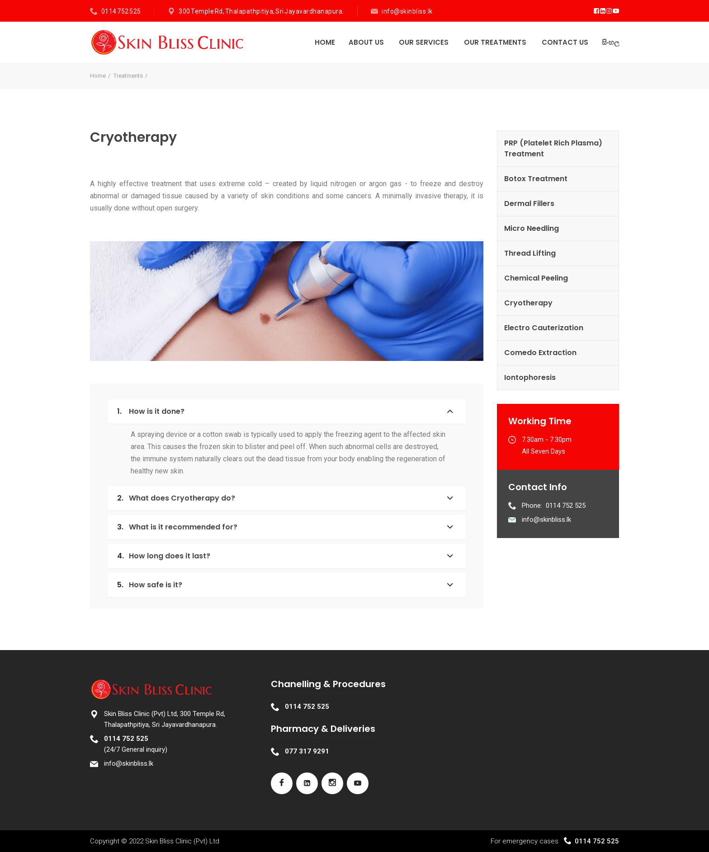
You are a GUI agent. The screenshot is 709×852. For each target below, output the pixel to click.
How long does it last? (163, 556)
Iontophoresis (530, 377)
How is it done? (150, 411)
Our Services (424, 42)
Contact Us (565, 42)
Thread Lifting (530, 253)
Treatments (128, 75)
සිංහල (610, 42)
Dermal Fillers (529, 203)
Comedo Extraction (540, 352)
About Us (366, 42)
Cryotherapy (528, 303)
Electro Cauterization (543, 328)
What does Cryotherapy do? (176, 498)
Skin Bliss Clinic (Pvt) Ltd (182, 841)
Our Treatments (495, 42)
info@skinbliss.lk (407, 11)
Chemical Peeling (536, 278)
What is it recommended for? (177, 527)
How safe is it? (149, 585)
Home (325, 42)
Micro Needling (531, 228)
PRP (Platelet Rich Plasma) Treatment (553, 148)
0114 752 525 (121, 11)
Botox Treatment (535, 178)
